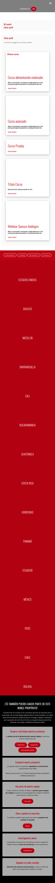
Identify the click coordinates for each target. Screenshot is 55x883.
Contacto (24, 9)
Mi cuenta (7, 24)
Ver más (27, 801)
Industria (20, 745)
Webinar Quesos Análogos (23, 226)
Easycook (34, 745)
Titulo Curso (15, 184)
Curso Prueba (16, 145)
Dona (27, 826)
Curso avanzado (17, 121)
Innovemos (27, 850)
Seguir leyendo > (12, 88)
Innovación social (27, 750)
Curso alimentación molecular (25, 77)
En (34, 9)
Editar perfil (8, 27)
